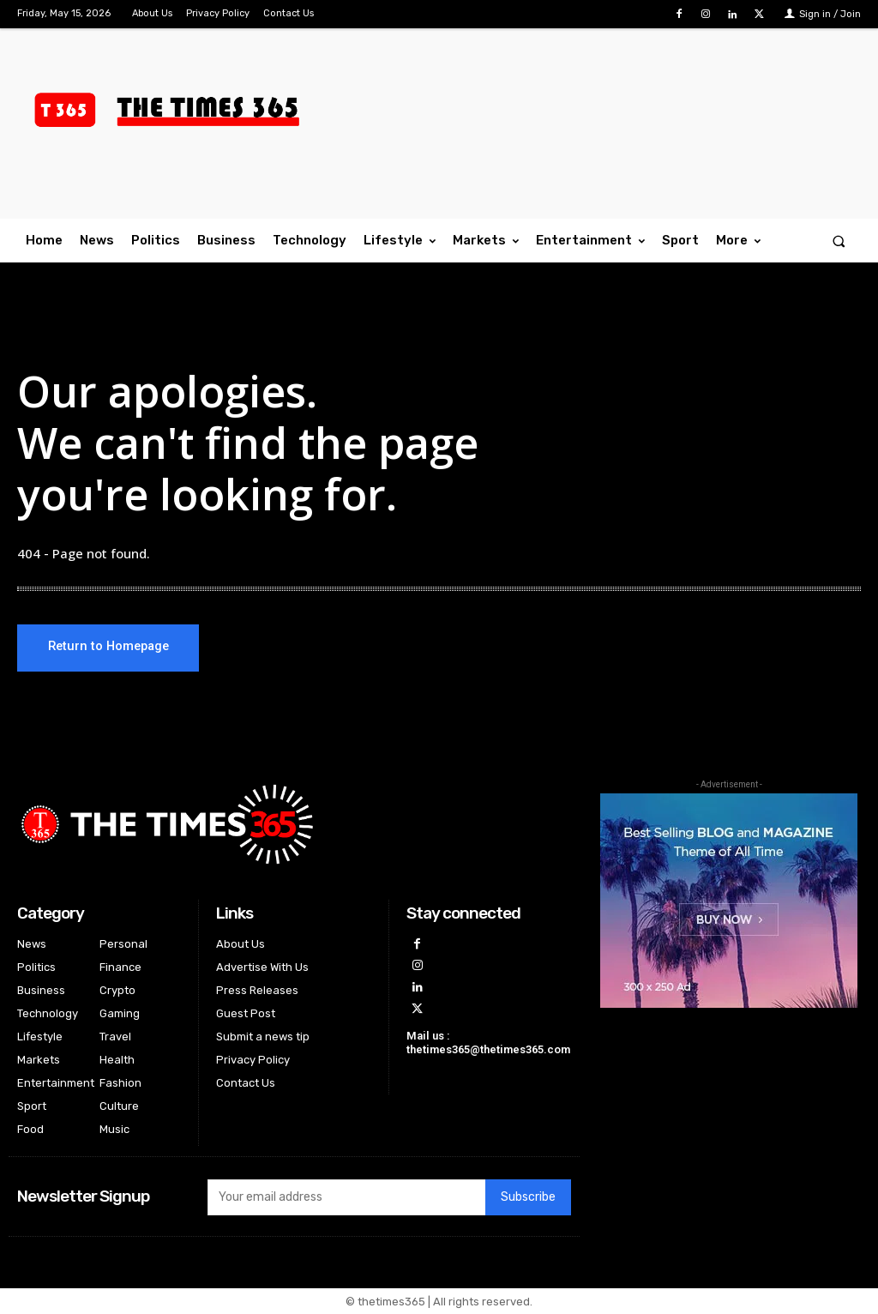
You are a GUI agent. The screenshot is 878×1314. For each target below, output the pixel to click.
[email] (346, 1197)
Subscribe (528, 1197)
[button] (839, 240)
